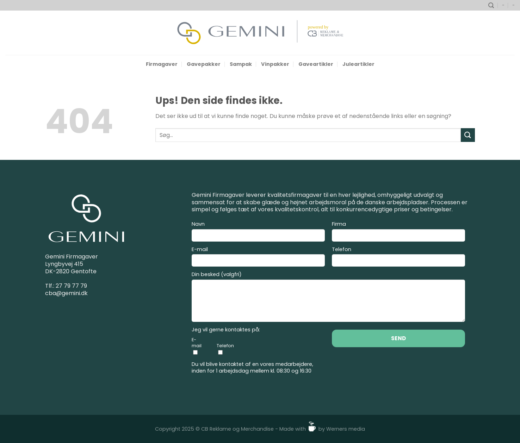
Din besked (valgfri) (328, 297)
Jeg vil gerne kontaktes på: (226, 329)
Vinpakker (275, 64)
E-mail (258, 257)
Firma (398, 232)
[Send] (468, 135)
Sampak (241, 64)
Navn (258, 232)
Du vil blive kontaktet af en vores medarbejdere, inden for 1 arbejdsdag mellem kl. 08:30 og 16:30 (252, 367)
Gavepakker (204, 64)
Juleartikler (358, 64)
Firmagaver (162, 64)
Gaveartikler (315, 64)
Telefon (398, 257)
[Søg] (491, 5)
